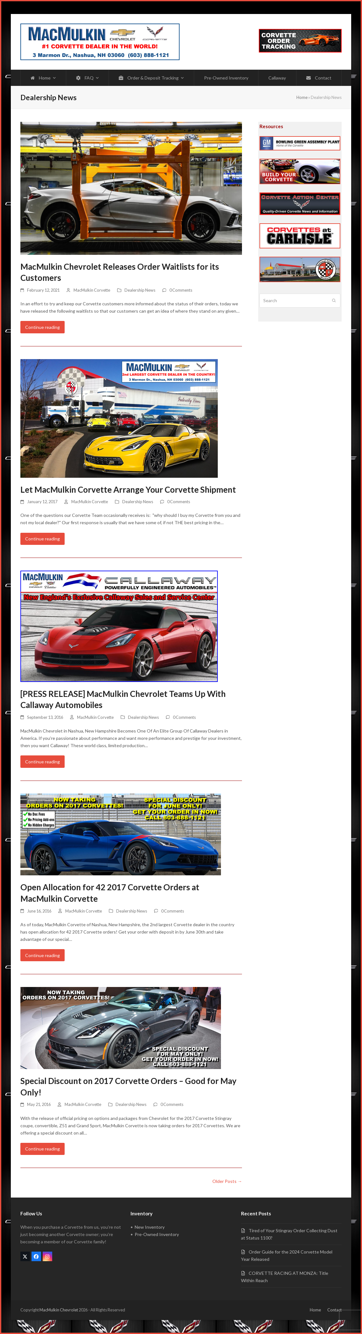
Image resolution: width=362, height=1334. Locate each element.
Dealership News (139, 290)
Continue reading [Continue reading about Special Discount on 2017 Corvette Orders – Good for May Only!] (42, 1148)
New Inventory (150, 1227)
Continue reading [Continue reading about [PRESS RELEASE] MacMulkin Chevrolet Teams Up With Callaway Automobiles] (42, 761)
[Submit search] (334, 300)
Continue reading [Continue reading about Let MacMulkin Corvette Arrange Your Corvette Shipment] (42, 538)
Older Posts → (227, 1181)
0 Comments (180, 290)
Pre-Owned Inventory (157, 1234)
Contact (334, 1309)
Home (302, 97)
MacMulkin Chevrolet (58, 1309)
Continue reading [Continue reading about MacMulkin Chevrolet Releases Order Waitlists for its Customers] (42, 327)
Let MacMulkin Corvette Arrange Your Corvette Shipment (128, 489)
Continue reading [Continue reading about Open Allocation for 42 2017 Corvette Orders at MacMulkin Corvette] (42, 955)
